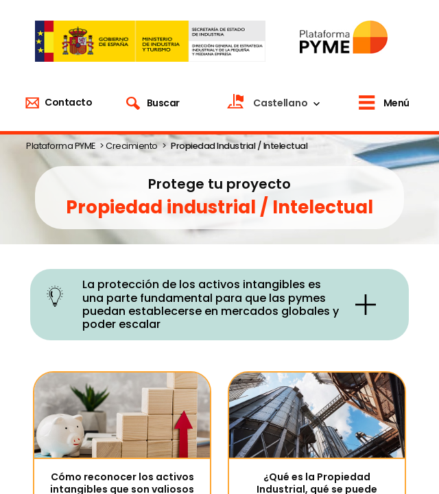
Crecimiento (132, 146)
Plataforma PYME (60, 146)
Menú (396, 103)
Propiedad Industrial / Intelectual (239, 146)
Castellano (280, 103)
